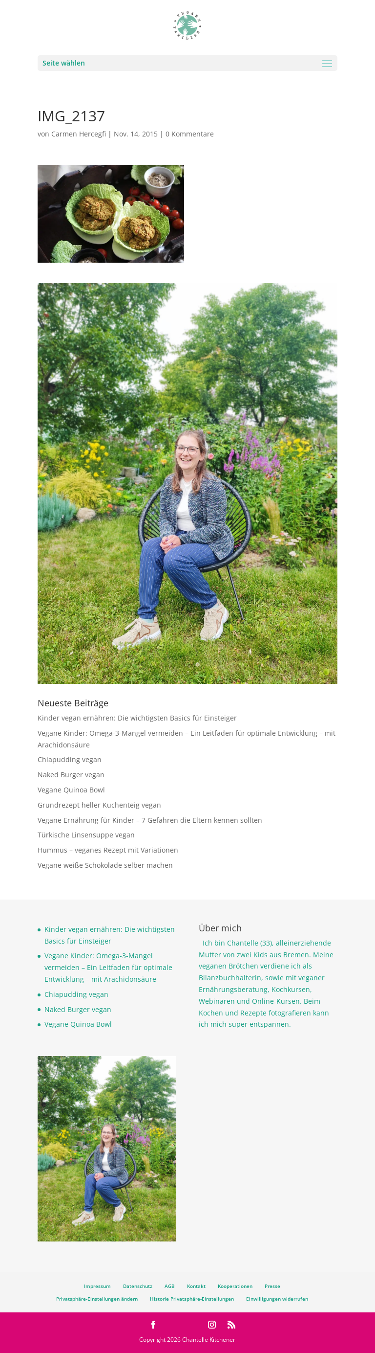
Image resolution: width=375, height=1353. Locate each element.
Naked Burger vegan (71, 774)
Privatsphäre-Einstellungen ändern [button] (97, 1298)
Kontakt (196, 1286)
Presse (272, 1286)
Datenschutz (137, 1286)
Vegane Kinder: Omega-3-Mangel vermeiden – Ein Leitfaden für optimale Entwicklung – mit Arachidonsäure (108, 967)
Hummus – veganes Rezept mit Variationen (108, 850)
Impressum (97, 1286)
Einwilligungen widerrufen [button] (277, 1298)
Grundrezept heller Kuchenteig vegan (99, 805)
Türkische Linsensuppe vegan (86, 834)
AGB (170, 1286)
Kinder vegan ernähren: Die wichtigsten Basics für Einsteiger (137, 717)
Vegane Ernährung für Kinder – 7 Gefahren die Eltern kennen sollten (150, 820)
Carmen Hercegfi (78, 133)
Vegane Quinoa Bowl (71, 789)
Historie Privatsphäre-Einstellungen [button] (192, 1298)
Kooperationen (235, 1286)
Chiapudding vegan (70, 759)
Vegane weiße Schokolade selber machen (105, 865)
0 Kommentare (190, 133)
